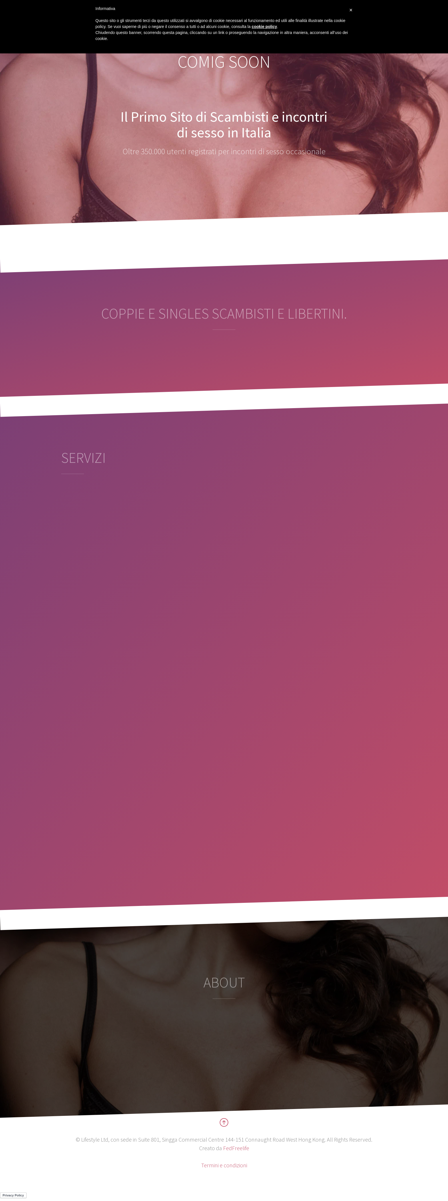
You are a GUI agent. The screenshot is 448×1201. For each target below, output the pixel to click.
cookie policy (264, 26)
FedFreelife (236, 1148)
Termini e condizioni (224, 1165)
